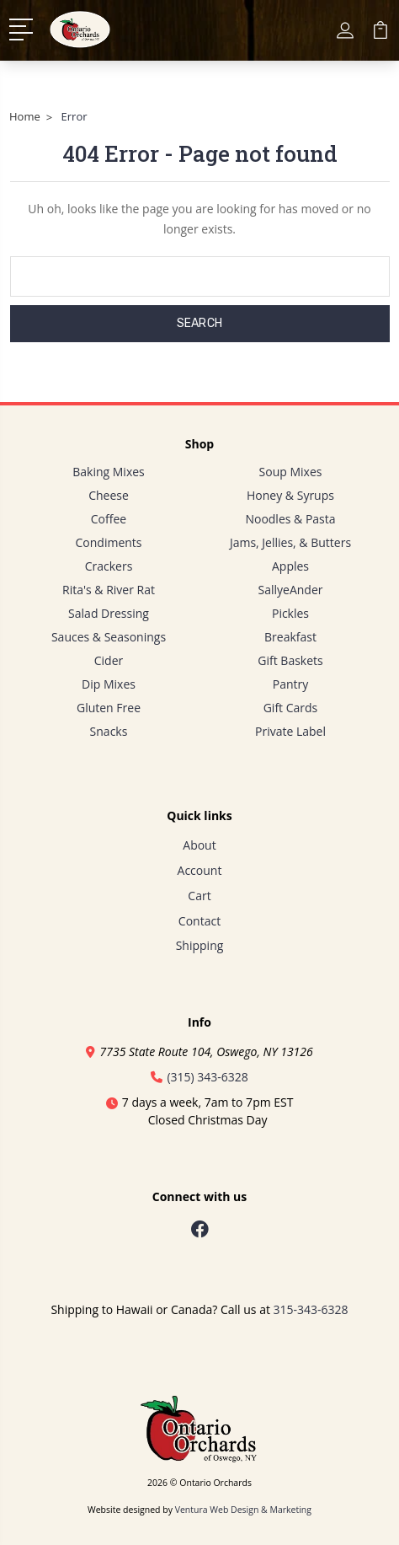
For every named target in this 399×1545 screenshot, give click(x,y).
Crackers (109, 566)
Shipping (200, 945)
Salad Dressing (108, 613)
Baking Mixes (108, 472)
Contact (199, 921)
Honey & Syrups (290, 495)
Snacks (109, 731)
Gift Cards (290, 708)
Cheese (108, 495)
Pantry (291, 684)
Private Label (290, 731)
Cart (199, 896)
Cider (109, 660)
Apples (290, 566)
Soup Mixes (290, 472)
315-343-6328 (311, 1309)
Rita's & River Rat (108, 590)
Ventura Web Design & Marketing (243, 1509)
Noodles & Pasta (290, 519)
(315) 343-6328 (199, 1077)
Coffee (108, 519)
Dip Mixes (109, 684)
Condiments (109, 542)
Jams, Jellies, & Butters (290, 542)
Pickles (290, 613)
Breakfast (290, 637)
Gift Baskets (290, 660)
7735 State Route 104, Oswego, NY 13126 (199, 1051)
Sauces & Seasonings (108, 637)
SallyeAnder (290, 590)
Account (200, 870)
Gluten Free (109, 708)
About (199, 845)
